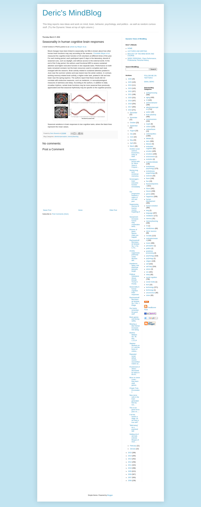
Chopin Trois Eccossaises (134, 390)
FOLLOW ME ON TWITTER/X (150, 77)
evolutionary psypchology (150, 172)
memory (149, 218)
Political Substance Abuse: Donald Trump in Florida (134, 279)
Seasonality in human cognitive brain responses (134, 290)
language (149, 213)
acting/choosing (151, 93)
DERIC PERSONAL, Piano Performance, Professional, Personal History (142, 59)
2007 (130, 477)
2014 (130, 456)
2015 (130, 453)
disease (149, 144)
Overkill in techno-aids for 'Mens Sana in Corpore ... (134, 163)
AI (147, 100)
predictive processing (150, 252)
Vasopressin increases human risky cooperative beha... (134, 221)
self (147, 264)
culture (148, 127)
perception (149, 246)
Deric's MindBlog (72, 12)
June (132, 137)
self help (149, 266)
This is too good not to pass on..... (134, 410)
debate (148, 138)
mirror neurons (151, 231)
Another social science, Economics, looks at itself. (134, 153)
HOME (130, 48)
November (133, 118)
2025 (130, 82)
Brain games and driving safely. (134, 319)
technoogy (149, 290)
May (131, 140)
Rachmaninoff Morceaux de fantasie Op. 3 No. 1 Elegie (134, 301)
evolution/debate (152, 162)
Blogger (110, 495)
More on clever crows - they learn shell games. (134, 381)
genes (148, 194)
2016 (130, 110)
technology (150, 287)
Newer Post (47, 210)
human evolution (152, 206)
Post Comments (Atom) (60, 214)
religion (148, 261)
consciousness (151, 119)
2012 (130, 462)
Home (80, 210)
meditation (149, 216)
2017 (130, 107)
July (131, 134)
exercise (149, 176)
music (148, 243)
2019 (130, 101)
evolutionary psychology (150, 167)
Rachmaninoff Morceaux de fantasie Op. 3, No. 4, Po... (134, 244)
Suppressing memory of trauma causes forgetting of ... (134, 209)
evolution (149, 159)
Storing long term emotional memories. (134, 173)
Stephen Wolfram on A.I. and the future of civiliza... (134, 347)
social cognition (151, 277)
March (132, 146)
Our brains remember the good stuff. (134, 311)
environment (150, 157)
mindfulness (150, 228)
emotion (149, 151)
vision (148, 295)
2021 (130, 94)
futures (148, 191)
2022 (130, 91)
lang (147, 210)
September (134, 126)
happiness (149, 196)
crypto (148, 124)
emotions (149, 154)
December (133, 113)
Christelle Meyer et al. (101, 53)
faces (148, 178)
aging (148, 97)
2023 (130, 88)
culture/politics (151, 134)
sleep (148, 275)
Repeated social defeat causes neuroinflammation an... (134, 359)
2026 (130, 79)
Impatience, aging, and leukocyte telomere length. (134, 267)
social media (150, 282)
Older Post (113, 210)
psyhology (149, 258)
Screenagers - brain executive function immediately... (134, 184)
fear (147, 181)
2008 (130, 474)
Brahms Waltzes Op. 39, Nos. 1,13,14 (133, 336)
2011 (130, 465)
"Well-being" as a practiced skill (133, 428)
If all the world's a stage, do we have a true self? (134, 418)
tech (147, 285)
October (133, 123)
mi (147, 226)
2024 (130, 85)
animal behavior (151, 103)
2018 (130, 104)
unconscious (150, 293)
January (133, 449)
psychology (150, 256)
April (131, 143)
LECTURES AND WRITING (137, 51)
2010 (130, 468)
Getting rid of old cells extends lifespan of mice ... (134, 438)
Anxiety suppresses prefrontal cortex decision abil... (134, 255)
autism (148, 112)
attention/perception (60, 136)
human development (150, 200)
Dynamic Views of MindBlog (136, 39)
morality (149, 236)
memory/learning (73, 136)
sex (147, 272)
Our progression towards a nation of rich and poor (134, 196)
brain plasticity (151, 115)
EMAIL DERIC (149, 82)
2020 (130, 98)
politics (148, 248)
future (148, 188)
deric (148, 141)
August (132, 131)
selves (148, 269)
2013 (130, 459)
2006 (130, 480)
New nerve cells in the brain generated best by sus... (134, 400)
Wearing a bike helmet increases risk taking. (134, 327)
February (133, 446)
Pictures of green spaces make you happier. (133, 233)
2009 (130, 471)
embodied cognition (149, 147)
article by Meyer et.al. (78, 47)
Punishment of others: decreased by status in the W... (134, 371)
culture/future (150, 129)
